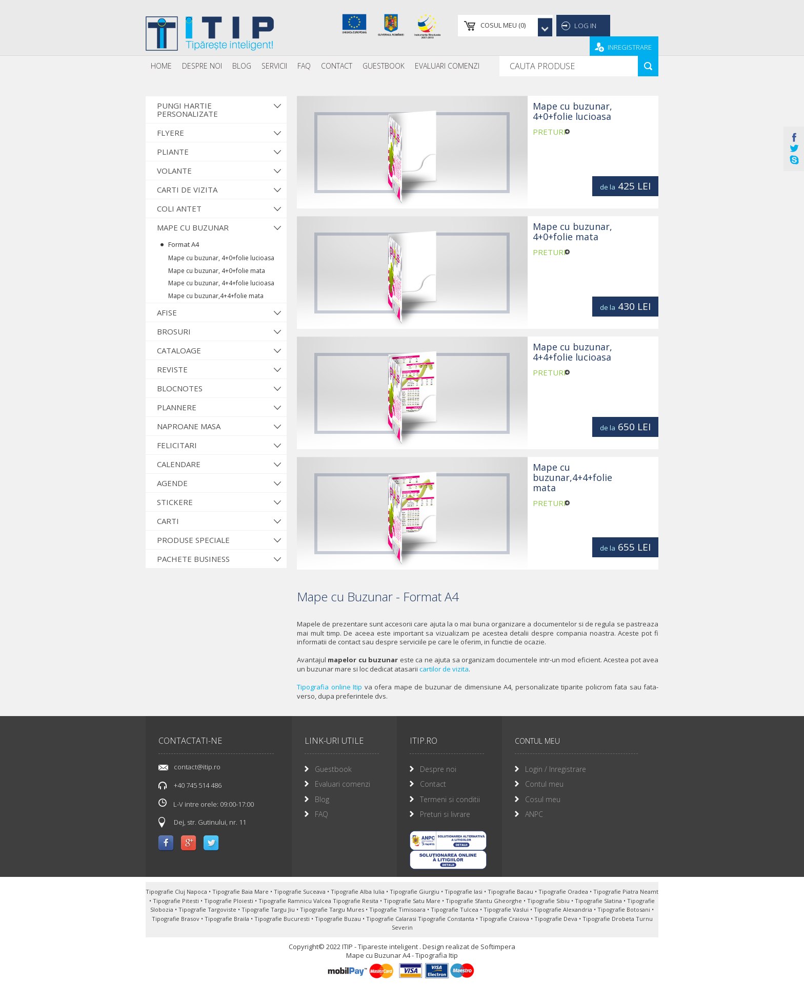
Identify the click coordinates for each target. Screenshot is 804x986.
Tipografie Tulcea (455, 909)
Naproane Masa (188, 426)
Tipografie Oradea (564, 891)
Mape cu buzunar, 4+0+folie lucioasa (221, 258)
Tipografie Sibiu (549, 901)
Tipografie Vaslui (507, 909)
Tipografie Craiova (505, 918)
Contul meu (544, 784)
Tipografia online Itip (329, 686)
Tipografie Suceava (300, 891)
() (482, 25)
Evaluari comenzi (342, 784)
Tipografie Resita (356, 901)
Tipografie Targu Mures (333, 909)
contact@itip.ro (197, 766)
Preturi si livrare (445, 814)
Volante (174, 170)
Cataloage (179, 350)
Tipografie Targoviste (208, 909)
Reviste (172, 369)
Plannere (176, 407)
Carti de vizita (187, 189)
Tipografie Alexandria (564, 909)
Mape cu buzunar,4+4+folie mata (216, 295)
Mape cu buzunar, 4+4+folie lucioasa (221, 283)
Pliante (173, 151)
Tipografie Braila (228, 918)
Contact (336, 66)
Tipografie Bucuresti (282, 918)
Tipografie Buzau (339, 918)
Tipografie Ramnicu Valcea (295, 901)
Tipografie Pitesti (176, 901)
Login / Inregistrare (555, 769)
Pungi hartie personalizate (187, 109)
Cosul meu (542, 799)
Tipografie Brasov (176, 918)
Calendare (178, 464)
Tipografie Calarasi (392, 918)
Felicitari (177, 445)
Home (161, 66)
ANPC (534, 814)
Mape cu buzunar (193, 227)
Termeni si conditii (450, 799)
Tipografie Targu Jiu (269, 909)
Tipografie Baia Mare (241, 891)
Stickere (175, 502)
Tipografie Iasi (464, 891)
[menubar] (315, 66)
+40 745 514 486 (198, 785)
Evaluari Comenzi (447, 66)
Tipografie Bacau (511, 891)
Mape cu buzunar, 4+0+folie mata (216, 270)
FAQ (304, 66)
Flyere (170, 133)
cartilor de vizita (444, 669)
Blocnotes (180, 388)
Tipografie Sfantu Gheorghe (485, 901)
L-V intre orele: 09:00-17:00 (206, 804)
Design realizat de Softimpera (469, 946)
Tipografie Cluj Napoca (177, 891)
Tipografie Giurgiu (415, 891)
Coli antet (179, 208)
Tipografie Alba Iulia (358, 891)
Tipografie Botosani (624, 909)
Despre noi (202, 66)
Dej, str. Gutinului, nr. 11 (210, 822)
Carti (168, 521)
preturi (549, 132)
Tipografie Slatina (599, 901)
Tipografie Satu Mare (413, 901)
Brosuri (174, 331)
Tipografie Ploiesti (229, 901)
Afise (167, 312)
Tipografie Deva (556, 918)
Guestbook (384, 66)
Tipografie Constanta (447, 918)
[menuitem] (161, 66)
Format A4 (183, 244)
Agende (172, 483)
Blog (241, 66)
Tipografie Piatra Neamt (625, 891)
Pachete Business (193, 559)
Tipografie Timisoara (398, 909)
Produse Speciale (193, 540)
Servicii (274, 66)
